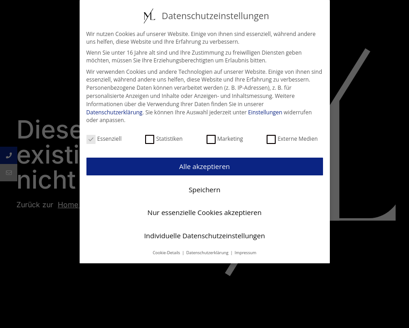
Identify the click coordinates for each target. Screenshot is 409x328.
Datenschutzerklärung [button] (207, 252)
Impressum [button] (246, 252)
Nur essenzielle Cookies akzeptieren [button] (204, 211)
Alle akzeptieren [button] (204, 165)
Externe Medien (292, 138)
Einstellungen (265, 111)
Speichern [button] (205, 188)
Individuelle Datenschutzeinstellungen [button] (204, 234)
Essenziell (104, 138)
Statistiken (163, 138)
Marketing (225, 138)
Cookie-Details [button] (167, 252)
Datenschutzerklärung (114, 111)
